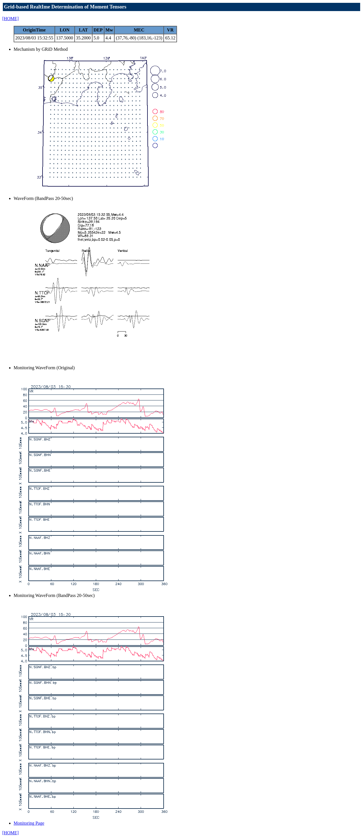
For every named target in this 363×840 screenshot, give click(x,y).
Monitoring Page (29, 823)
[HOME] (10, 18)
